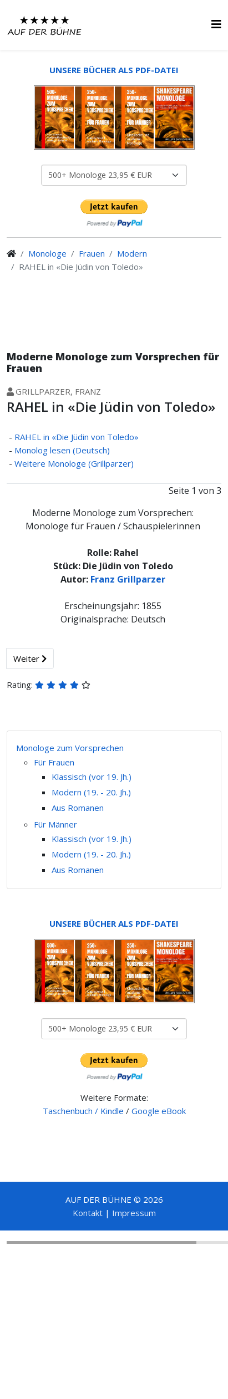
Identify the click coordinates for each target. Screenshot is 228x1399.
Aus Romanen (78, 807)
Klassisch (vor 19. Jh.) (91, 776)
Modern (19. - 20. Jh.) (91, 792)
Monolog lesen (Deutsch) (62, 450)
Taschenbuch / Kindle (83, 1110)
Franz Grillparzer (127, 579)
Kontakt (88, 1212)
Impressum (134, 1212)
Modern (132, 253)
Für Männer (55, 824)
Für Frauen (54, 762)
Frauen (92, 253)
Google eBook (158, 1110)
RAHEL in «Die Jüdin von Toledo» (76, 436)
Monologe (47, 253)
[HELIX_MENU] (216, 24)
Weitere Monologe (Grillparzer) (74, 463)
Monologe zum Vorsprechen (70, 747)
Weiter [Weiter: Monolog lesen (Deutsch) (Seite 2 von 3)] (30, 658)
